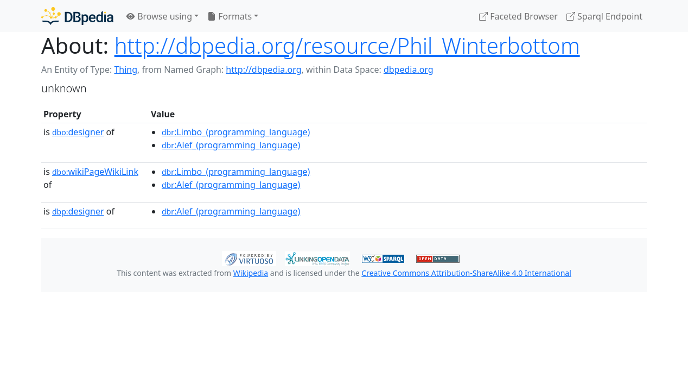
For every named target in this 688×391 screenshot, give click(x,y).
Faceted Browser (518, 16)
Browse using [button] (159, 16)
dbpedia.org (409, 69)
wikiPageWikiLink (95, 172)
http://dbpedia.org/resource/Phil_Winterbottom (347, 45)
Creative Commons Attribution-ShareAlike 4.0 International (466, 273)
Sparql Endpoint (604, 16)
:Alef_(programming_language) (231, 145)
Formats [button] (229, 16)
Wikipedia (250, 273)
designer (78, 132)
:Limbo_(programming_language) (236, 132)
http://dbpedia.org (263, 69)
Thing (125, 69)
